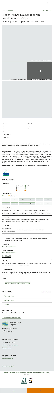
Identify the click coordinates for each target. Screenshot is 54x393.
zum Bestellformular (7, 359)
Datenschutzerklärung (32, 373)
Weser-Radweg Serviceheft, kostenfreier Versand (17, 283)
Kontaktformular (6, 349)
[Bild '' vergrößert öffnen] (5, 173)
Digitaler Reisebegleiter (8, 367)
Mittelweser (10, 10)
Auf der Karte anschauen (46, 293)
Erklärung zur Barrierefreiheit (18, 373)
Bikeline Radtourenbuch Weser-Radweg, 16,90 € (17, 284)
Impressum (6, 373)
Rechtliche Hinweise (44, 373)
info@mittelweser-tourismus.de (10, 346)
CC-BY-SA (49, 79)
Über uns (26, 375)
